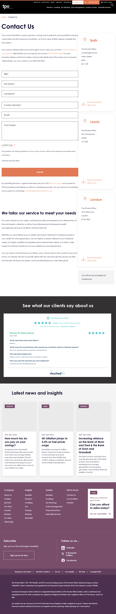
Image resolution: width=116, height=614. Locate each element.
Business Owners (91, 7)
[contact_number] (40, 105)
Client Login (107, 2)
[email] (40, 115)
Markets (28, 495)
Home (4, 17)
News (53, 2)
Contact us (71, 495)
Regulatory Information (23, 572)
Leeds (95, 122)
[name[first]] (40, 84)
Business (28, 514)
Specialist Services (104, 7)
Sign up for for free (19, 555)
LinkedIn (71, 547)
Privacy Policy (56, 183)
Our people (46, 2)
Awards (7, 510)
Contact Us (78, 2)
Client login (8, 522)
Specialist (29, 518)
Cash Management (78, 7)
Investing (57, 7)
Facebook (71, 560)
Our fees (7, 518)
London (96, 199)
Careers (7, 499)
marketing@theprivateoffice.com (38, 191)
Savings (28, 510)
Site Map (82, 572)
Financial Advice (53, 510)
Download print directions (94, 103)
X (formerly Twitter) (71, 554)
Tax (26, 506)
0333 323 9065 (93, 2)
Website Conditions (43, 572)
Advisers (70, 503)
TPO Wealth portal (55, 53)
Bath (93, 40)
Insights (59, 2)
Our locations (72, 499)
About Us (37, 2)
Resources (68, 2)
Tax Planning (65, 7)
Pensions (50, 7)
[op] (40, 172)
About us (8, 495)
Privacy (57, 572)
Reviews (7, 514)
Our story (8, 506)
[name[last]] (40, 93)
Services (7, 503)
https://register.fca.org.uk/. (73, 603)
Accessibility (69, 572)
